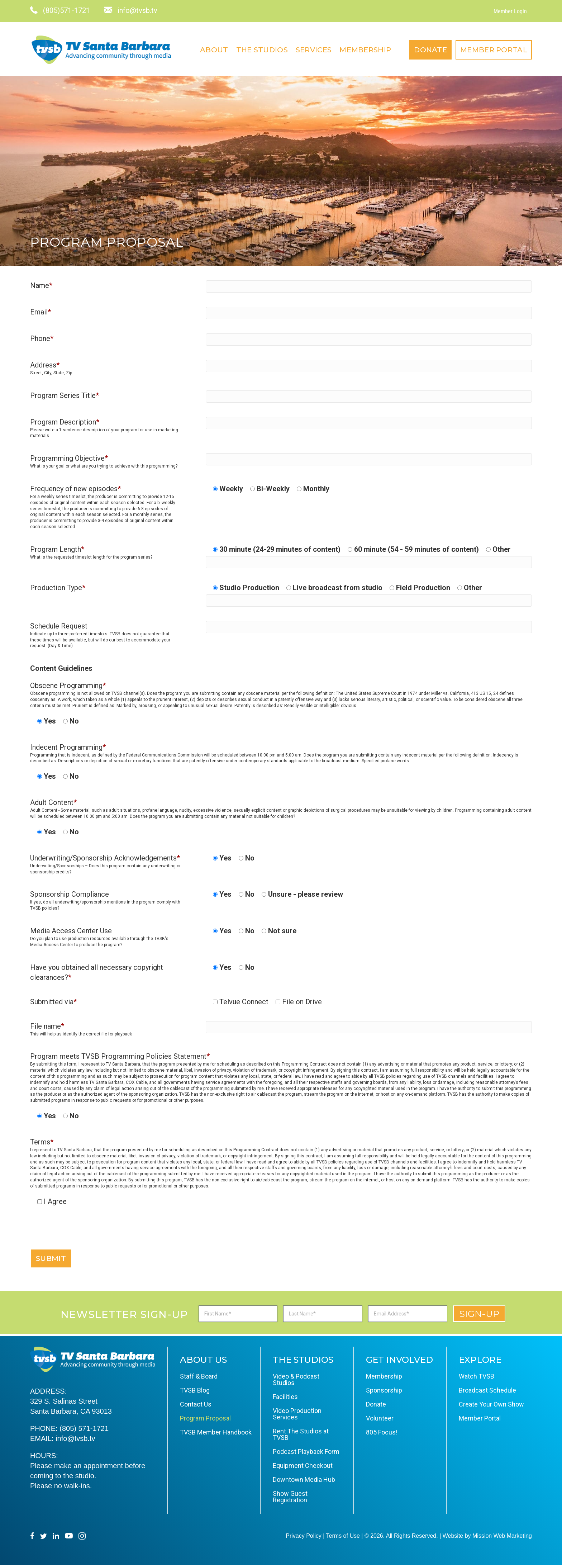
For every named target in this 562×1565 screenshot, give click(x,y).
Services (314, 50)
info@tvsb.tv (75, 1438)
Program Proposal (205, 1418)
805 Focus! (381, 1432)
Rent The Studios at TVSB (301, 1434)
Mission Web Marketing (502, 1536)
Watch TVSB (476, 1376)
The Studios (262, 50)
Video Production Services (297, 1414)
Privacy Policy (304, 1536)
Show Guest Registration (290, 1497)
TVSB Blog (195, 1390)
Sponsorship (384, 1390)
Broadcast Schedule (487, 1390)
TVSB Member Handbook (216, 1432)
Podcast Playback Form (306, 1451)
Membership (365, 50)
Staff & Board (199, 1376)
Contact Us (195, 1404)
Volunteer (380, 1418)
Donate (430, 50)
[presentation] (84, 1234)
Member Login (510, 11)
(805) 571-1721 (84, 1428)
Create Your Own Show (491, 1404)
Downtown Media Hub (304, 1479)
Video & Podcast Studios (296, 1379)
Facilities (285, 1396)
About (214, 50)
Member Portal (493, 50)
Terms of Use (343, 1536)
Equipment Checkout (303, 1465)
